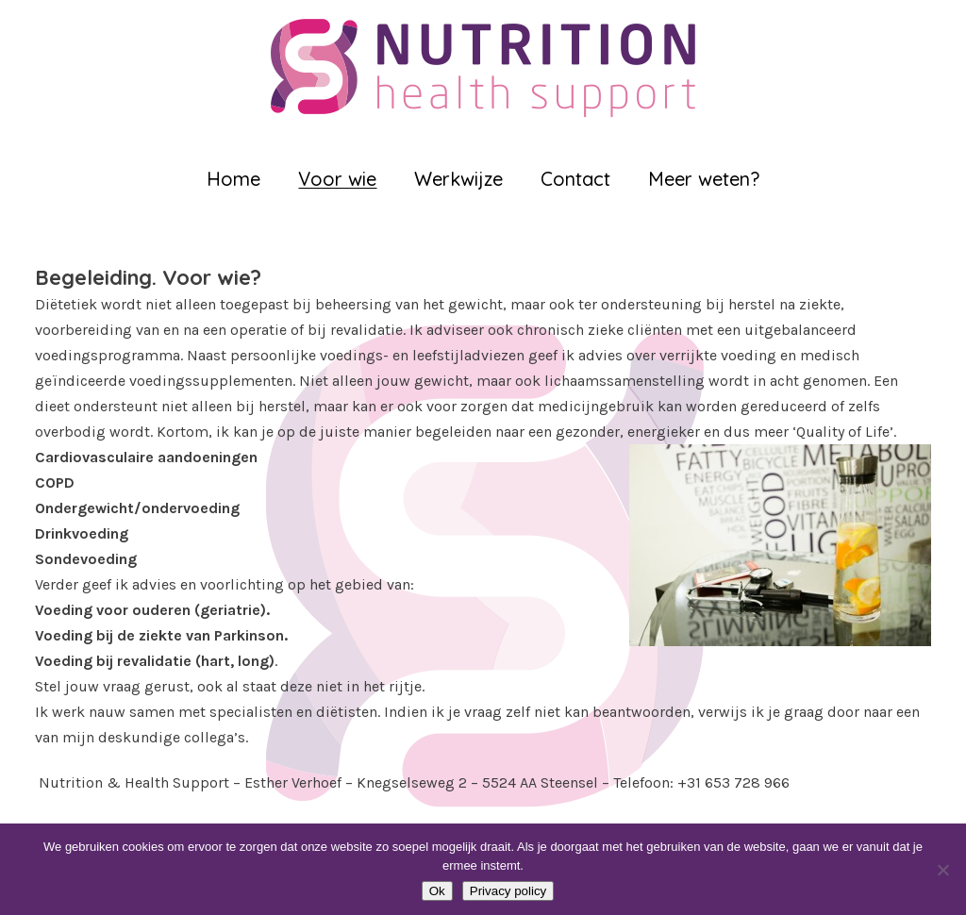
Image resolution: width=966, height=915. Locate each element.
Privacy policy (508, 891)
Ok (437, 891)
